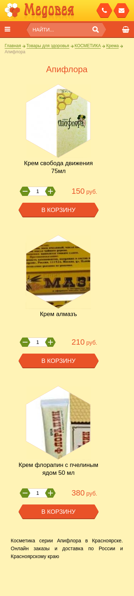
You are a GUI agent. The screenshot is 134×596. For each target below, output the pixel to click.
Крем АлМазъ (58, 314)
